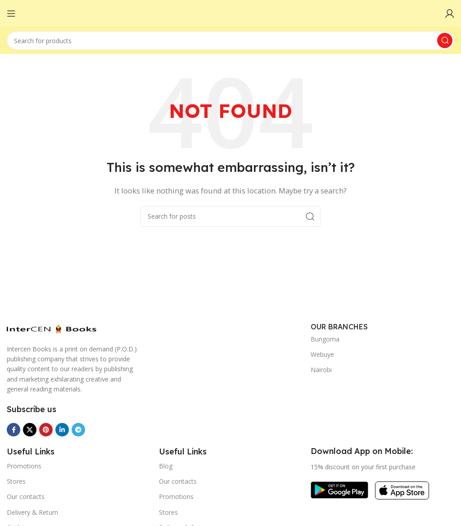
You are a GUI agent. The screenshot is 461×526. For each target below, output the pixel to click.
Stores (16, 481)
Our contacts (26, 496)
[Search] (230, 40)
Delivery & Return (32, 512)
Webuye (322, 354)
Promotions (24, 466)
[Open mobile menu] (11, 13)
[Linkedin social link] (62, 429)
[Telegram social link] (78, 429)
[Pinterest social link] (46, 429)
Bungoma (325, 339)
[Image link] (52, 327)
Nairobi (321, 369)
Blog (165, 466)
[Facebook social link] (13, 429)
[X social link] (29, 429)
